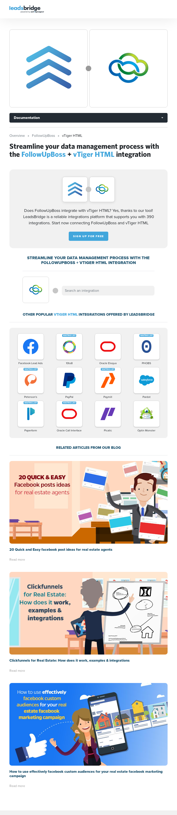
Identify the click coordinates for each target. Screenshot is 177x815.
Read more (17, 559)
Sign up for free (88, 236)
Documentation (27, 117)
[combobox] (108, 290)
